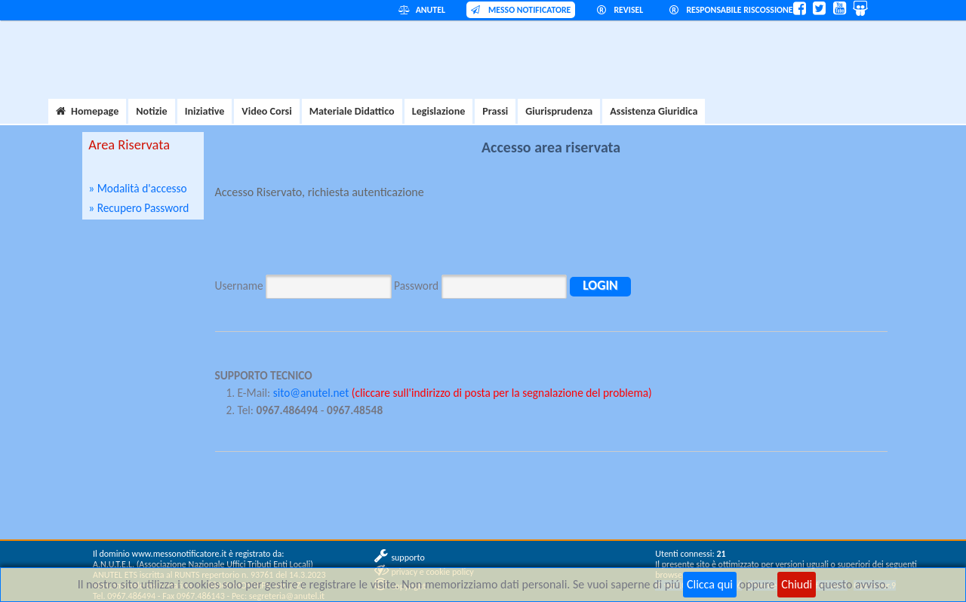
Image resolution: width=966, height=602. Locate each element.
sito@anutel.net (311, 392)
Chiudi (796, 584)
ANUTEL (421, 10)
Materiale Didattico (352, 111)
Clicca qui (710, 584)
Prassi (495, 111)
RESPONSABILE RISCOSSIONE (731, 10)
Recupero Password (143, 207)
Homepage (87, 111)
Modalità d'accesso (142, 188)
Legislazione (439, 111)
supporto (407, 557)
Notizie (151, 111)
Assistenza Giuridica (653, 111)
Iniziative (205, 111)
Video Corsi (266, 111)
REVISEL (620, 10)
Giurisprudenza (558, 111)
